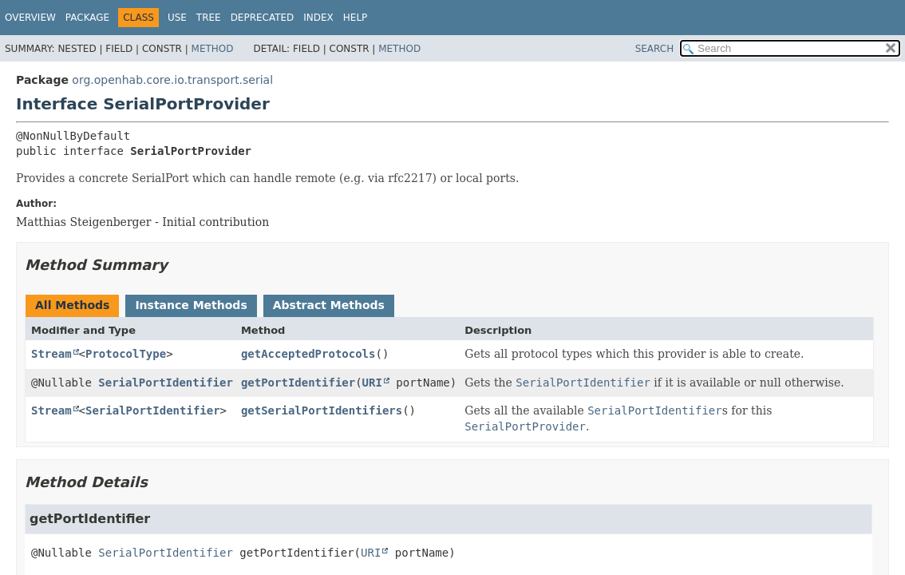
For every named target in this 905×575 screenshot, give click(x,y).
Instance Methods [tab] (191, 305)
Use (177, 17)
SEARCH (654, 48)
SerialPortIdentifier (165, 382)
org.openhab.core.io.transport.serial (172, 79)
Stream (51, 353)
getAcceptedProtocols (308, 353)
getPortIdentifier (298, 382)
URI (372, 382)
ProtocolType (125, 353)
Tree (208, 17)
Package (87, 17)
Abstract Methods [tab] (329, 305)
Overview (30, 17)
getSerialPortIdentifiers (321, 410)
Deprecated (262, 17)
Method (213, 48)
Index (318, 17)
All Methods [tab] (72, 305)
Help (355, 17)
